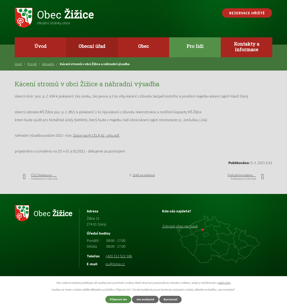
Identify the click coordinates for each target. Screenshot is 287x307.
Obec (143, 46)
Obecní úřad (91, 46)
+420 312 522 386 (118, 256)
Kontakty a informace (246, 46)
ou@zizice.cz (115, 264)
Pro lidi (195, 46)
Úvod (40, 46)
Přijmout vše (118, 299)
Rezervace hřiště (247, 13)
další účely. (224, 283)
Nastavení (170, 299)
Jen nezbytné (145, 299)
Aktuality (48, 64)
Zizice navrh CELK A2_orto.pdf (96, 135)
